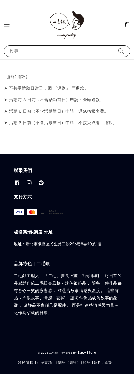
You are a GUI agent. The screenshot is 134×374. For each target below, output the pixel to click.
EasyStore (87, 352)
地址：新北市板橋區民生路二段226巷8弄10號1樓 (58, 244)
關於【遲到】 (69, 363)
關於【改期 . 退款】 (99, 363)
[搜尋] (121, 51)
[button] (7, 24)
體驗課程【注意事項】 (37, 363)
